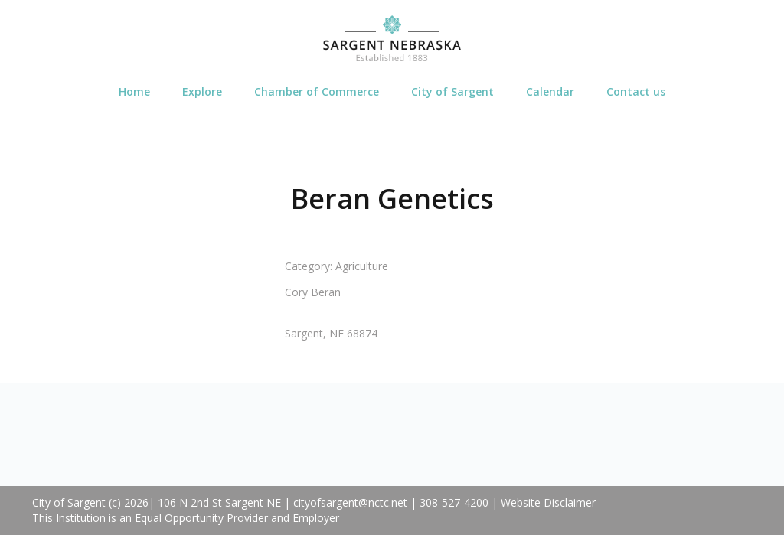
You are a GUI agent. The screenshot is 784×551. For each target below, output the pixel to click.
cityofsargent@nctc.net (350, 502)
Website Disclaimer (548, 502)
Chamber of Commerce (316, 91)
